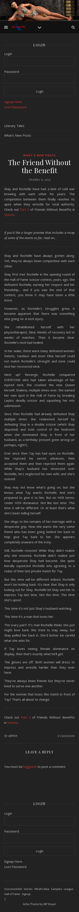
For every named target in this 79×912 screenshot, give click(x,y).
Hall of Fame (12, 894)
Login (8, 54)
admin (12, 736)
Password (11, 71)
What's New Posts (17, 135)
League (68, 889)
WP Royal (49, 904)
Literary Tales (14, 126)
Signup (26, 894)
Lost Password (15, 107)
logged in (30, 766)
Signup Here (13, 102)
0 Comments (66, 736)
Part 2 (24, 209)
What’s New (41, 889)
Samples (56, 889)
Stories (9, 215)
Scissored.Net (13, 889)
